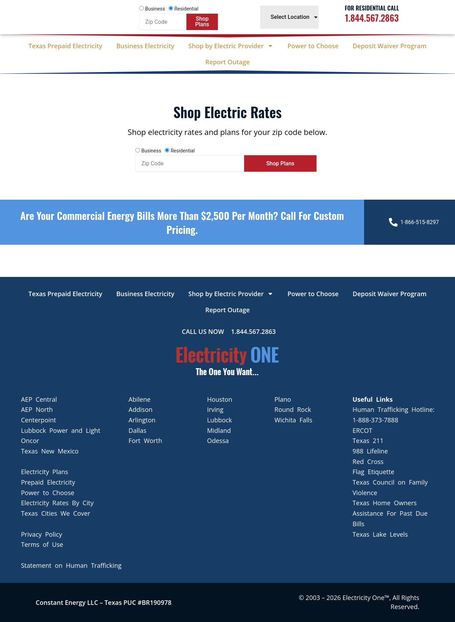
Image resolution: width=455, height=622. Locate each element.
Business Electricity (145, 46)
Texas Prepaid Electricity (65, 46)
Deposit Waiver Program (389, 46)
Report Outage (227, 62)
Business (155, 9)
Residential (187, 9)
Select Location (295, 17)
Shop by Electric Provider (231, 45)
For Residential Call (372, 7)
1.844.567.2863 (372, 17)
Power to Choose (313, 46)
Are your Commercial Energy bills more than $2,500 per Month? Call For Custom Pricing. (182, 222)
